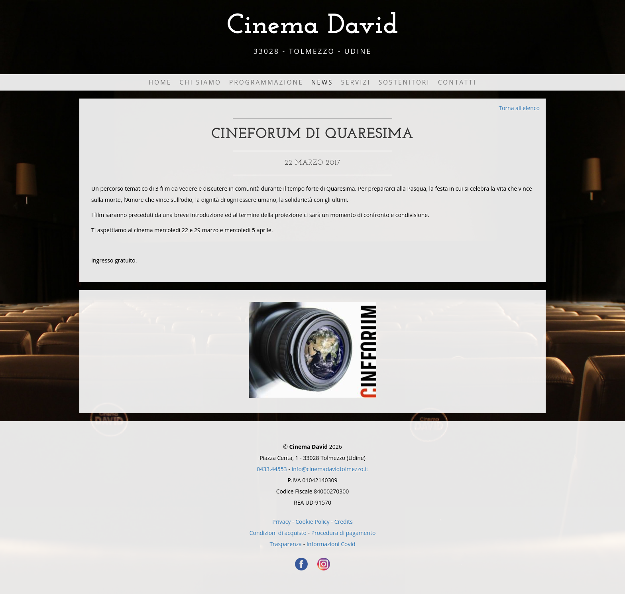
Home (160, 82)
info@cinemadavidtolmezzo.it (330, 469)
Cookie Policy (312, 521)
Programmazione (266, 82)
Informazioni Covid (331, 544)
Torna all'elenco (519, 108)
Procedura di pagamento (343, 533)
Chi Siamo (200, 82)
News (322, 82)
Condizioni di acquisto (278, 533)
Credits (343, 521)
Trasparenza (285, 544)
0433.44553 (272, 469)
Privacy (281, 521)
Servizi (356, 82)
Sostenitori (404, 82)
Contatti (457, 82)
